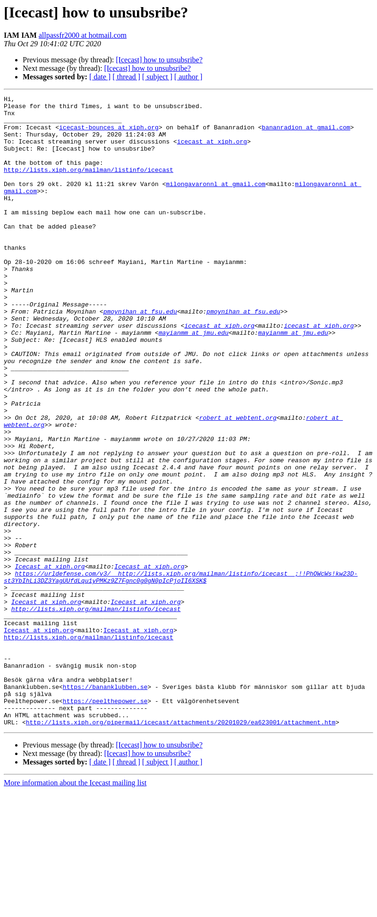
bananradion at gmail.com (306, 134)
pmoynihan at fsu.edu (140, 355)
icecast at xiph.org (212, 151)
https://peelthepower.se (105, 822)
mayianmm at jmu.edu (194, 380)
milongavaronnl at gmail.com (216, 202)
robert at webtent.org (237, 482)
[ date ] (100, 77)
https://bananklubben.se (105, 805)
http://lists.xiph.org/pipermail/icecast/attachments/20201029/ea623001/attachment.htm (180, 848)
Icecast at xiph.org (50, 661)
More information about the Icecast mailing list (75, 909)
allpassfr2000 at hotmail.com (83, 35)
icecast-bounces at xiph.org (109, 134)
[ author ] (188, 77)
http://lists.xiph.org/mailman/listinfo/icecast (88, 185)
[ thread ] (126, 77)
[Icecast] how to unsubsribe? (159, 60)
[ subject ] (157, 77)
